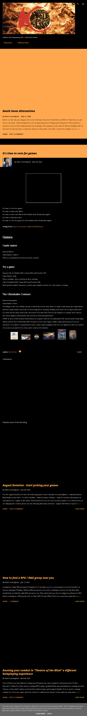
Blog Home (7, 43)
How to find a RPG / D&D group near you (28, 578)
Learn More (40, 714)
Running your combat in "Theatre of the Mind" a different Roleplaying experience (39, 672)
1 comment (14, 601)
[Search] (78, 4)
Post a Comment (16, 134)
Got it (49, 714)
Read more (80, 509)
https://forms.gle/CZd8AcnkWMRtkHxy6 (28, 227)
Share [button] (5, 134)
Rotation (13, 352)
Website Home (22, 43)
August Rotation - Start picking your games (30, 485)
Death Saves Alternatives (19, 111)
